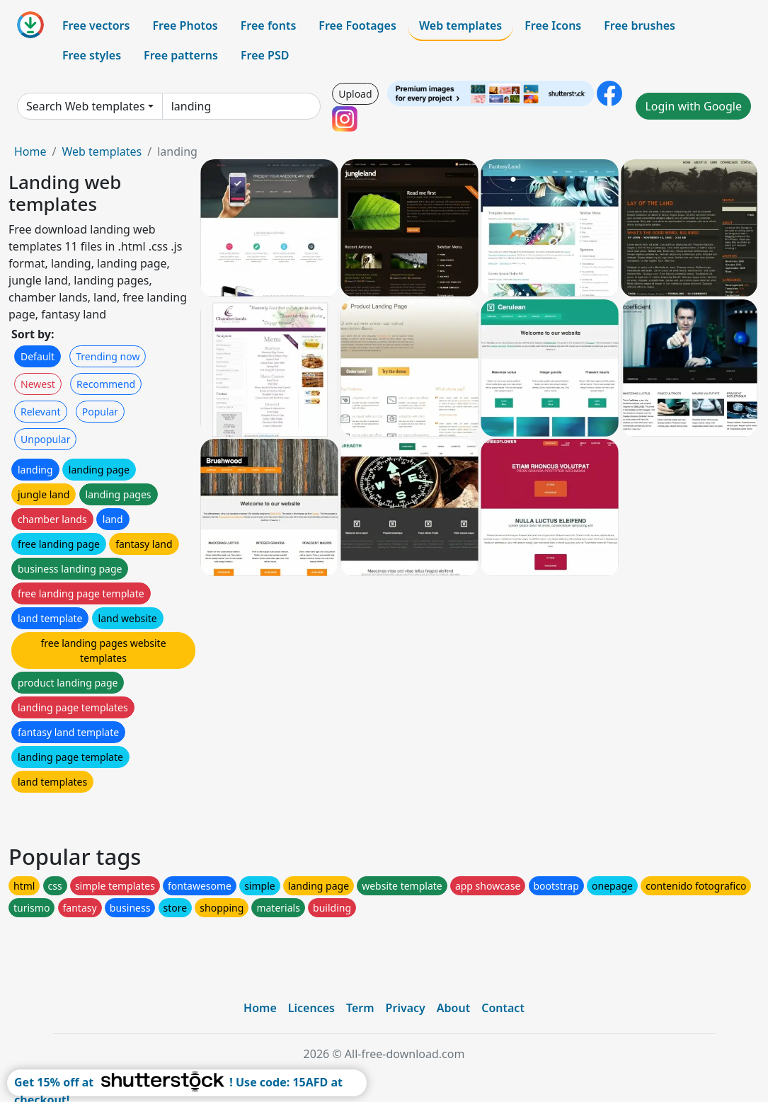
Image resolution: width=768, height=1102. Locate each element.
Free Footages (357, 25)
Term (360, 1008)
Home (30, 151)
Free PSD (265, 55)
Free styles (91, 55)
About (453, 1008)
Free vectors (96, 25)
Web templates (460, 25)
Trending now (107, 356)
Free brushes (639, 25)
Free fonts (269, 25)
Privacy (405, 1008)
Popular (100, 411)
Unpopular (45, 439)
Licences (311, 1008)
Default (38, 356)
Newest (38, 384)
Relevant (41, 411)
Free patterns (181, 55)
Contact (503, 1008)
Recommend (105, 384)
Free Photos (184, 25)
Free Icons (553, 25)
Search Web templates (85, 106)
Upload (355, 94)
